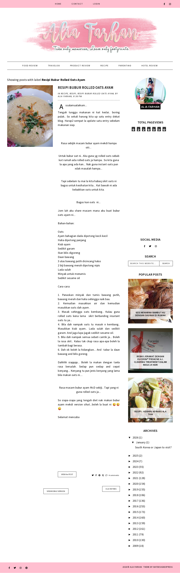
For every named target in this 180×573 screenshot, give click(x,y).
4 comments (112, 475)
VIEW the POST (67, 474)
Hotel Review (150, 65)
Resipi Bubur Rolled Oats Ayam (85, 87)
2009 (136, 546)
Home (58, 3)
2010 (136, 540)
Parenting (125, 65)
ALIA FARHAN (136, 567)
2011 (136, 534)
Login (96, 3)
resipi (73, 93)
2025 (136, 455)
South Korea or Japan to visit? (153, 447)
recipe (64, 93)
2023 (136, 467)
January (141, 442)
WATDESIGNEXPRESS (163, 567)
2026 (136, 437)
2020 (136, 483)
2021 (136, 478)
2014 (136, 517)
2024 (136, 461)
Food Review (30, 65)
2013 (136, 523)
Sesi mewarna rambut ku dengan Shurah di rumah (150, 314)
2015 (136, 512)
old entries (111, 489)
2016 (136, 506)
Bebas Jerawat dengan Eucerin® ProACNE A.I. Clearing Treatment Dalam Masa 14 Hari (150, 360)
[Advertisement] (150, 184)
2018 (136, 495)
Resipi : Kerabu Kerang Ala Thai (150, 413)
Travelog (54, 65)
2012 (136, 529)
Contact (77, 3)
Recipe (104, 65)
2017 (136, 500)
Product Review (80, 65)
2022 (136, 472)
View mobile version (56, 491)
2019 (136, 489)
